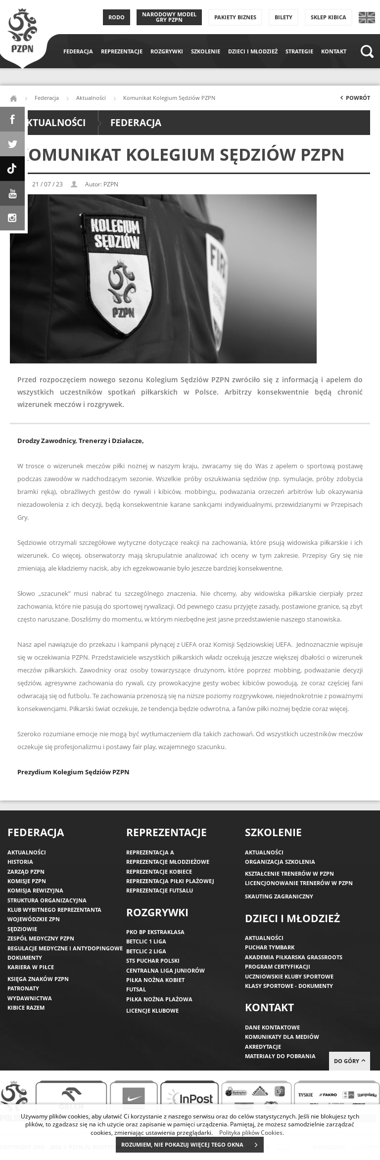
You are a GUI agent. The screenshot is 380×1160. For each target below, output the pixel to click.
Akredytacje (263, 1046)
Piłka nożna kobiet (155, 979)
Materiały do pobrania (280, 1056)
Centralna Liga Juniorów (165, 970)
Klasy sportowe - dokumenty (289, 985)
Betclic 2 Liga (146, 951)
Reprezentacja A (150, 852)
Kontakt (333, 51)
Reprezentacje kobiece (159, 871)
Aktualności (91, 97)
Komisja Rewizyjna (35, 890)
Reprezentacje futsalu (159, 890)
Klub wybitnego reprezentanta (54, 909)
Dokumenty (24, 957)
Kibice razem (26, 1007)
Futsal (136, 989)
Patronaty (23, 988)
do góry (349, 1061)
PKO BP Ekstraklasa (155, 932)
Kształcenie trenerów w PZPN (289, 873)
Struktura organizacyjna (47, 900)
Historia (20, 861)
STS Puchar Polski (153, 960)
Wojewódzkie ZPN (33, 919)
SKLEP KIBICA (328, 17)
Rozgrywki (166, 51)
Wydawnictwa (29, 998)
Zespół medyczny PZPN (40, 938)
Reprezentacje (121, 51)
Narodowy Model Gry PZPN (169, 16)
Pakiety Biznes (235, 17)
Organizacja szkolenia (280, 861)
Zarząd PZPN (26, 871)
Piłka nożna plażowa (159, 999)
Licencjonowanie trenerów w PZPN (299, 883)
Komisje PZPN (26, 881)
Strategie (299, 51)
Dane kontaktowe (272, 1027)
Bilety (283, 17)
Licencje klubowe (152, 1010)
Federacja (78, 51)
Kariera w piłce (30, 967)
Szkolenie (205, 51)
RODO (116, 17)
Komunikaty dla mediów (282, 1036)
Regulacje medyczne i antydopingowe (65, 948)
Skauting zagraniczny (279, 896)
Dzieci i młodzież (253, 51)
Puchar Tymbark (269, 947)
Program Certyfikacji (277, 966)
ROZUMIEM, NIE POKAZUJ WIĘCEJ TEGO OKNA (192, 1144)
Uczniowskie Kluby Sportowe (289, 976)
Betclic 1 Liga (146, 941)
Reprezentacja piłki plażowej (170, 881)
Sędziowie (22, 929)
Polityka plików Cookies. (251, 1132)
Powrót (354, 100)
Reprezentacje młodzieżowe (167, 861)
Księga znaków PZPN (38, 978)
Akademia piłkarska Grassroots (293, 957)
